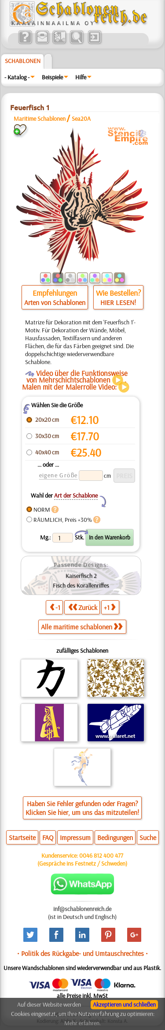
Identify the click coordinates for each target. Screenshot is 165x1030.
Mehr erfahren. (82, 1023)
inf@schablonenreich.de (82, 909)
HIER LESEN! (118, 302)
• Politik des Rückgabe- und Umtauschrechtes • (82, 953)
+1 (109, 607)
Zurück (82, 607)
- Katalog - (16, 77)
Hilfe (80, 77)
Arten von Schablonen (54, 302)
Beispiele (52, 77)
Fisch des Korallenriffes (81, 585)
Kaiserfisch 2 (81, 576)
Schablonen (22, 61)
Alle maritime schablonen (81, 626)
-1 (55, 607)
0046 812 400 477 (101, 855)
